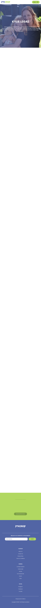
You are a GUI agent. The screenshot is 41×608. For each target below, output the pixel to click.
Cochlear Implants (20, 566)
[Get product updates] (16, 539)
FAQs (20, 578)
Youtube (20, 591)
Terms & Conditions (20, 558)
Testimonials (20, 569)
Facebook (20, 589)
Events (20, 576)
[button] (36, 2)
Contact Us (20, 553)
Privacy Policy (20, 556)
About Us (20, 551)
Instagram (20, 586)
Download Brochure (20, 514)
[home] (16, 2)
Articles (20, 571)
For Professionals (20, 573)
